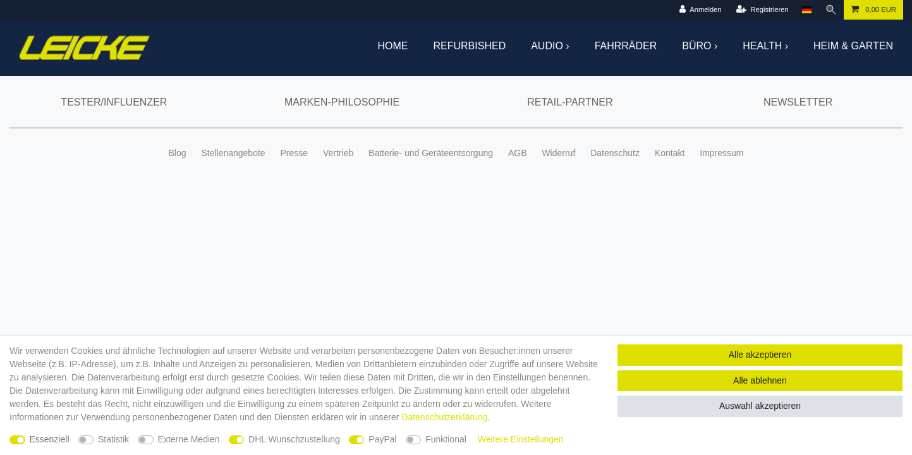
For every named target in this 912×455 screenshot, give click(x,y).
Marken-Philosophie (341, 102)
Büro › (699, 45)
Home (393, 45)
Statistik (113, 439)
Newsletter (797, 102)
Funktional (445, 439)
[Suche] (831, 10)
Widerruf (558, 153)
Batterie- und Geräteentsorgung (430, 153)
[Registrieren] (762, 10)
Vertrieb (338, 153)
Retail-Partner (569, 102)
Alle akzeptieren (760, 354)
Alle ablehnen (760, 380)
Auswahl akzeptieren (760, 406)
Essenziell (50, 439)
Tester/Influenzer (114, 102)
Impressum (721, 153)
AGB (517, 153)
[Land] (806, 10)
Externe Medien (189, 439)
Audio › (550, 45)
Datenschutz (615, 153)
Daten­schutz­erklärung (444, 417)
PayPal (382, 439)
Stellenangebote (233, 153)
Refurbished (470, 45)
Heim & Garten (853, 45)
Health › (765, 45)
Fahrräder (626, 45)
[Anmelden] (700, 10)
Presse (294, 153)
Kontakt (669, 153)
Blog (177, 153)
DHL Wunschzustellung (294, 439)
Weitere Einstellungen (521, 439)
